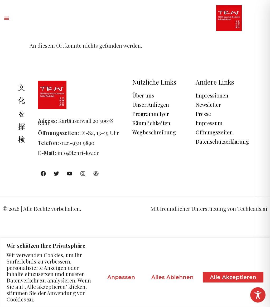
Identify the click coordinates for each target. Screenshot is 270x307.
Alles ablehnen (172, 277)
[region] (135, 272)
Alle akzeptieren (233, 277)
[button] (7, 18)
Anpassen (121, 277)
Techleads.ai (252, 208)
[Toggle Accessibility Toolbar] (258, 295)
